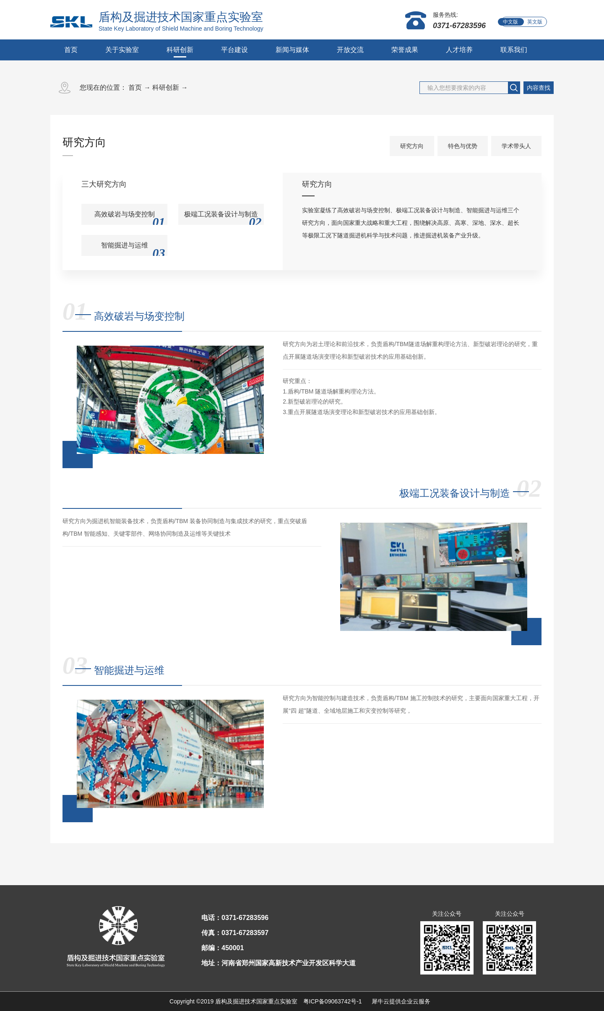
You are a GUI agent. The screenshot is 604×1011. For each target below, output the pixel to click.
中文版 (510, 22)
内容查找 (538, 87)
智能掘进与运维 (129, 670)
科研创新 (165, 87)
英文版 (534, 22)
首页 (71, 49)
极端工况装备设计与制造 (454, 493)
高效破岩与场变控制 (139, 316)
